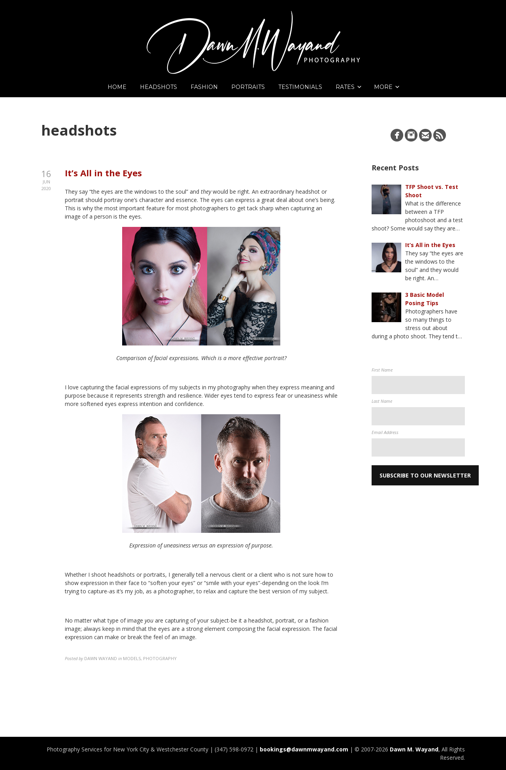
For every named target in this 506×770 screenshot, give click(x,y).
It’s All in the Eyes (103, 173)
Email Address (385, 432)
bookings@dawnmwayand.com (304, 749)
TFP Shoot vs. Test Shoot (431, 191)
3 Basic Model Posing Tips (424, 299)
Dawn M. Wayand (414, 749)
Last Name (382, 401)
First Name (382, 370)
